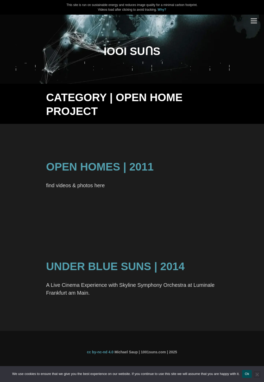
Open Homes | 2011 (100, 167)
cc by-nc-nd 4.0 (100, 352)
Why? (162, 9)
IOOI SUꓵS (132, 51)
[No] (257, 374)
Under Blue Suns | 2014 (115, 266)
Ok (247, 374)
